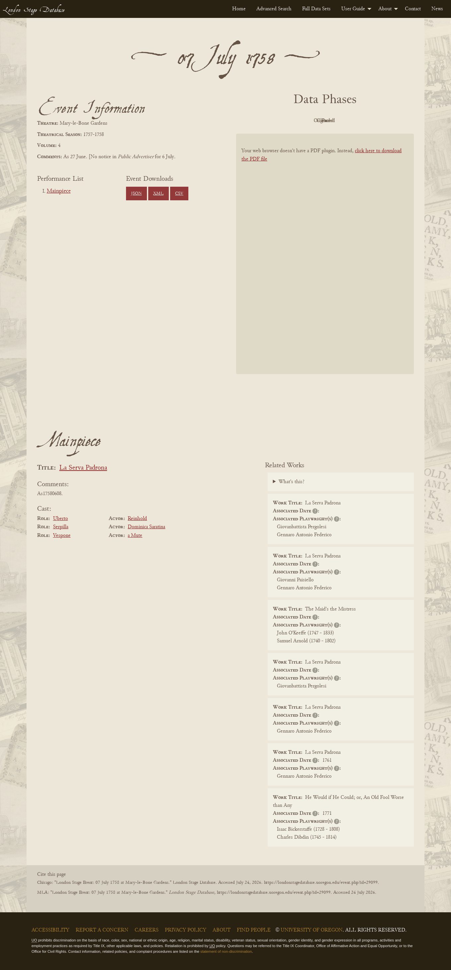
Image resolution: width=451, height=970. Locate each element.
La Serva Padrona (83, 468)
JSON (136, 193)
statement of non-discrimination (226, 951)
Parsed (378, 120)
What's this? (291, 482)
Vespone (62, 535)
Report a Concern (102, 930)
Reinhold (137, 518)
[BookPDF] (325, 262)
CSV (179, 193)
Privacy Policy (185, 930)
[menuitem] (239, 9)
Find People (254, 930)
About (385, 9)
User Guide (353, 9)
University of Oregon (312, 930)
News (437, 9)
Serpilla (60, 527)
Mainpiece (59, 191)
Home (239, 9)
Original (305, 120)
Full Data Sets (316, 9)
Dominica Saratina (146, 527)
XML (158, 193)
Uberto (60, 518)
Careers (147, 930)
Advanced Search (273, 9)
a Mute (135, 535)
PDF (269, 120)
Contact (413, 9)
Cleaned (341, 120)
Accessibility (50, 930)
